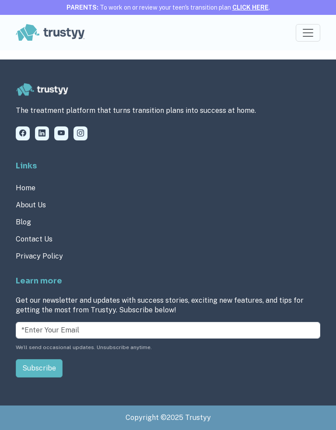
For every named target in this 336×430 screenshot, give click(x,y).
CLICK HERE (250, 7)
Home (25, 188)
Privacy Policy (39, 256)
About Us (31, 205)
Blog (23, 222)
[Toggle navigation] (308, 33)
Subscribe (39, 368)
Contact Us (34, 239)
